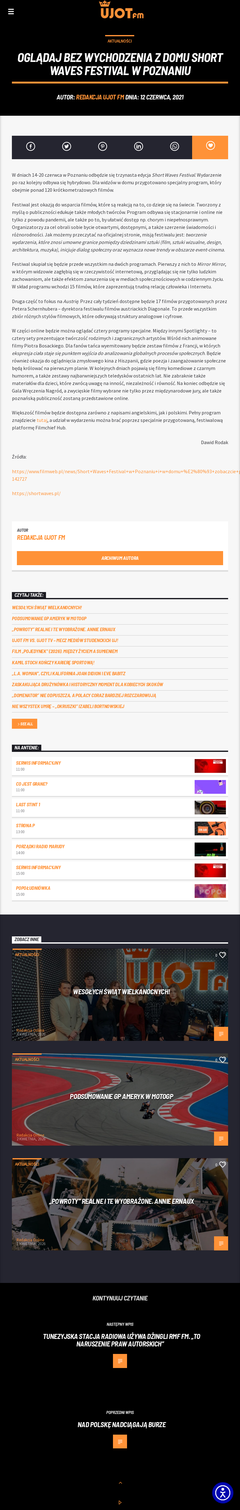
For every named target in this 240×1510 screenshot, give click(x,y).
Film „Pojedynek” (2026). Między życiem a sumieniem (64, 651)
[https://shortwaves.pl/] (36, 493)
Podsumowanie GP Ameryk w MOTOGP (49, 618)
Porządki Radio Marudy (40, 846)
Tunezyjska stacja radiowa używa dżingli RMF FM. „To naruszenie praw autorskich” (121, 1340)
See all (25, 724)
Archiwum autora (120, 558)
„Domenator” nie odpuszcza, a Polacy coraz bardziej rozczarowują (84, 695)
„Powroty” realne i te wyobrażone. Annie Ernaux (63, 629)
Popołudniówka (33, 888)
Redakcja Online (30, 1030)
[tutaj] (42, 420)
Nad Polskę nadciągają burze (122, 1424)
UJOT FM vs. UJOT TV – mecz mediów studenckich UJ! (65, 640)
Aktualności (120, 41)
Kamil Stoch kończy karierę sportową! (53, 662)
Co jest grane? (31, 784)
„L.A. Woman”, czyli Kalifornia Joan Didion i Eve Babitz (68, 673)
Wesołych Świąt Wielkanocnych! (47, 607)
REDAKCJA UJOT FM (100, 97)
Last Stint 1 (28, 804)
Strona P (25, 825)
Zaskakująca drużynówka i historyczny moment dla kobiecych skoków (88, 684)
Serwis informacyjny (38, 763)
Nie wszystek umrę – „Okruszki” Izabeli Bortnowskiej (68, 706)
